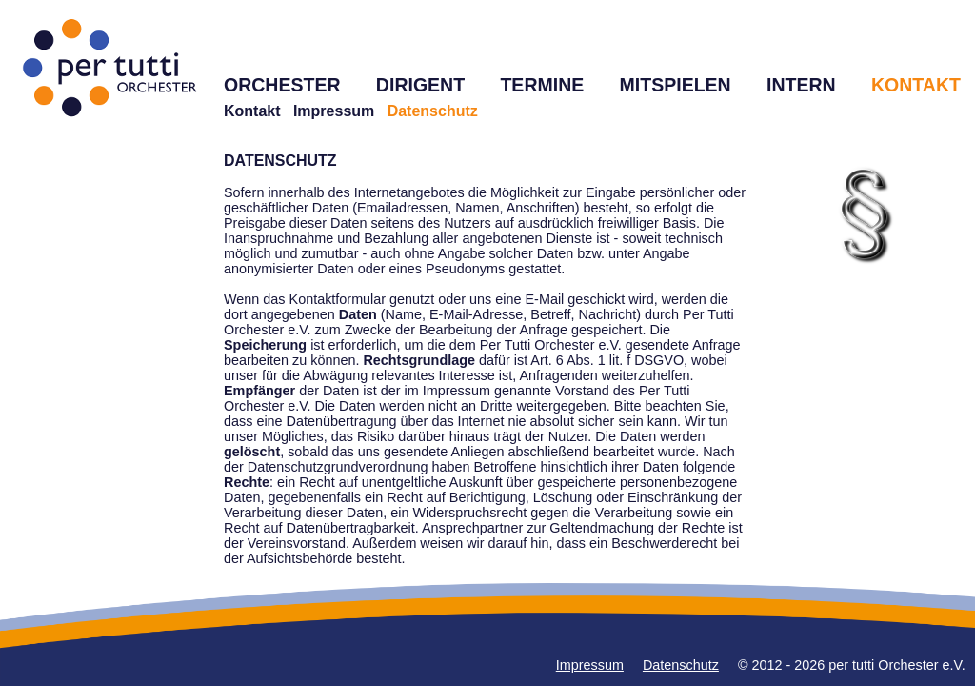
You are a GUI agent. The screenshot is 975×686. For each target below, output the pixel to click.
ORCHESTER (282, 84)
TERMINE (542, 84)
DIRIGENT (420, 84)
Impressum (333, 111)
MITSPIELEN (675, 84)
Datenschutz (681, 665)
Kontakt (252, 111)
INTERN (801, 84)
